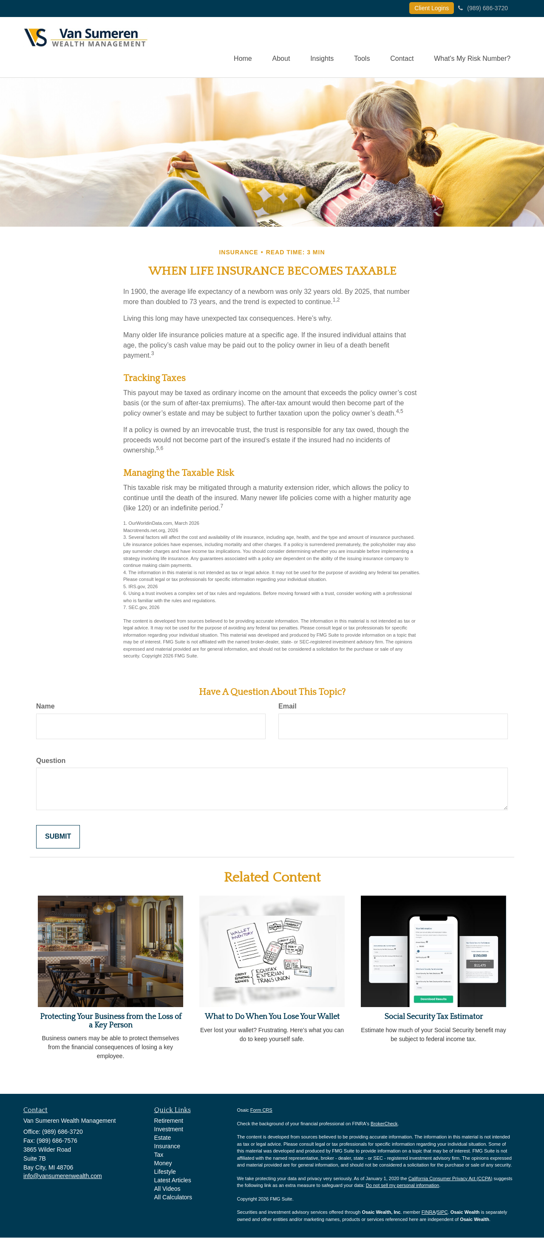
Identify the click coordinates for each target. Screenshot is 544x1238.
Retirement (168, 1121)
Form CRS (261, 1110)
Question (50, 761)
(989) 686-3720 (483, 8)
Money (163, 1163)
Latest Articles (172, 1180)
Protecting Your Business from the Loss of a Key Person (110, 1021)
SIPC (442, 1212)
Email (287, 706)
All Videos (167, 1189)
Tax (159, 1155)
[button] (277, 47)
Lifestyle (165, 1172)
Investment (168, 1129)
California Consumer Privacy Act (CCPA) (450, 1178)
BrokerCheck (384, 1124)
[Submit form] (58, 837)
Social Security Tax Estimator (434, 1017)
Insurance (167, 1146)
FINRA (429, 1212)
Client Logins (431, 8)
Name (45, 706)
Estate (162, 1138)
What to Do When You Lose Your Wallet (272, 1017)
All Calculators (173, 1197)
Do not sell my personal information (402, 1185)
